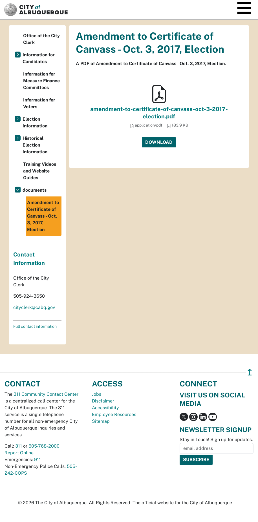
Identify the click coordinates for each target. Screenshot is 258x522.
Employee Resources (114, 414)
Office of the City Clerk (41, 39)
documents (35, 190)
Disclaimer (103, 401)
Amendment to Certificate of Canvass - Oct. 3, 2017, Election (43, 216)
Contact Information (29, 258)
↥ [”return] (249, 372)
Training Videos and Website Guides (39, 171)
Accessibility (105, 407)
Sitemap (101, 421)
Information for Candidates (39, 58)
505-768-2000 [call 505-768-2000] (43, 446)
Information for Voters (39, 103)
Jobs (96, 394)
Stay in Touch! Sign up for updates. (216, 439)
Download (159, 142)
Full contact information (35, 326)
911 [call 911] (37, 459)
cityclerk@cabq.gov (34, 307)
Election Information (35, 122)
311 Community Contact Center (46, 394)
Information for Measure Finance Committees (41, 80)
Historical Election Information (35, 145)
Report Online (19, 452)
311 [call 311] (18, 446)
